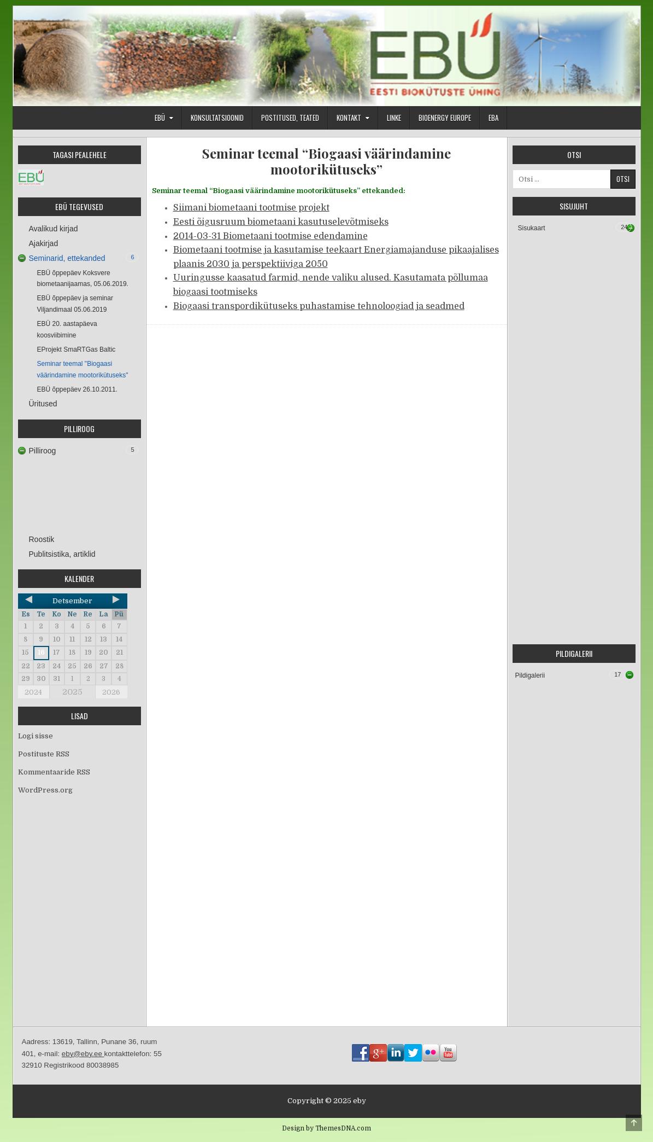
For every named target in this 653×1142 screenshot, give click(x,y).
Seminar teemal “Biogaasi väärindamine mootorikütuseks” (326, 161)
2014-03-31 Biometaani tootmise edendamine (270, 236)
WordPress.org (45, 790)
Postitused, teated (290, 117)
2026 (111, 692)
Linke (394, 117)
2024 (33, 692)
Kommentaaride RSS (54, 772)
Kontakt (349, 117)
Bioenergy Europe (445, 117)
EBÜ (160, 117)
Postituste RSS (43, 754)
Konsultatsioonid (217, 117)
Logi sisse (35, 736)
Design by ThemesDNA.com (326, 1128)
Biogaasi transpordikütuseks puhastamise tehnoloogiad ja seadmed (318, 306)
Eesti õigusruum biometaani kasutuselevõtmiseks (281, 222)
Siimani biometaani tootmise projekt (251, 208)
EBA (493, 117)
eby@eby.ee (83, 1054)
